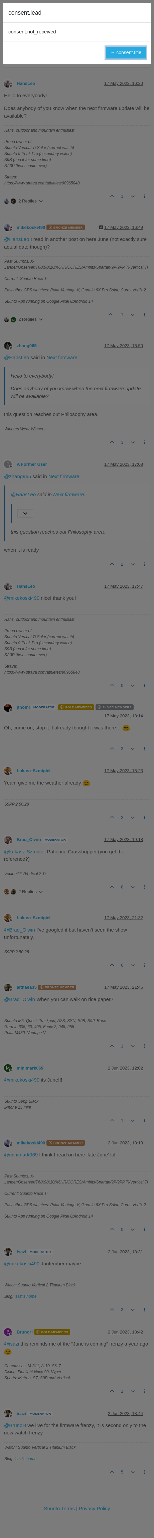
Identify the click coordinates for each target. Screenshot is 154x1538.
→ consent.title (125, 52)
